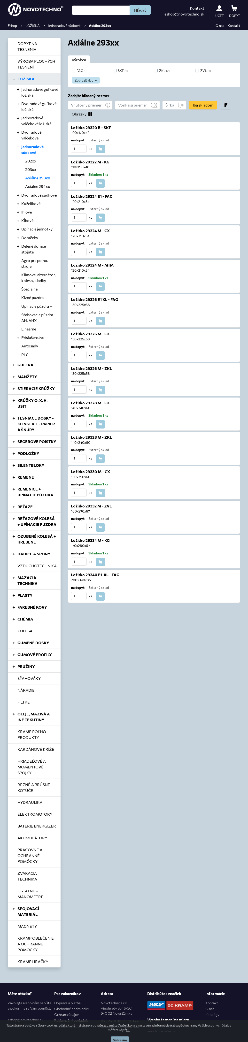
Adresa (107, 993)
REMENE (25, 477)
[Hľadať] (101, 10)
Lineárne (28, 329)
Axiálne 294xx (37, 186)
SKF (123, 70)
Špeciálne (29, 289)
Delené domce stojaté (33, 249)
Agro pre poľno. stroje (34, 263)
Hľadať (140, 10)
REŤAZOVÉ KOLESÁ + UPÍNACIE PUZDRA (36, 521)
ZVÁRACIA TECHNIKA (27, 876)
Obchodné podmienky (71, 1008)
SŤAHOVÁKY (29, 678)
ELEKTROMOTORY (34, 814)
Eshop (12, 25)
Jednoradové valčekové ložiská (36, 120)
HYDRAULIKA (29, 802)
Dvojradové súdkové (39, 195)
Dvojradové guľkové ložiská (38, 106)
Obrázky (79, 114)
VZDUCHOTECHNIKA (37, 565)
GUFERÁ (25, 364)
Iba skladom (203, 105)
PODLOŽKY (28, 453)
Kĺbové (27, 220)
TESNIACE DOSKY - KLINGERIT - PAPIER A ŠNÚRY (36, 424)
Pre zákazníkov (67, 993)
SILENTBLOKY (30, 465)
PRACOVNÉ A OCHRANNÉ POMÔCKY (29, 855)
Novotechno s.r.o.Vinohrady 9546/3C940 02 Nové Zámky (120, 1015)
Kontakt (197, 8)
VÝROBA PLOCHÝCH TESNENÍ (36, 64)
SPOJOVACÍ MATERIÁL (28, 911)
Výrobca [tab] (79, 59)
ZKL (164, 70)
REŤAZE (25, 506)
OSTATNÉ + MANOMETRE (30, 894)
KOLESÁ (24, 630)
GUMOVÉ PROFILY (34, 654)
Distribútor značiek (164, 993)
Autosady (29, 346)
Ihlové (26, 212)
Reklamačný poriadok (71, 1020)
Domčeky (29, 237)
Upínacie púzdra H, (37, 306)
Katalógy (212, 1014)
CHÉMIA (25, 619)
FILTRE (23, 702)
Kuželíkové (30, 203)
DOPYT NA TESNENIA (27, 46)
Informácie (215, 993)
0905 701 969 (18, 1025)
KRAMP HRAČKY (32, 961)
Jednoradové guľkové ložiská (39, 92)
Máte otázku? (20, 993)
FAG (82, 70)
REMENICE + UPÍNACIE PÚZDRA (35, 492)
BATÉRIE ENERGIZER (36, 826)
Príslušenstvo (33, 337)
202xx (30, 161)
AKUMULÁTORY (32, 837)
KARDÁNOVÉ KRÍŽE (35, 749)
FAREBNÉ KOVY (32, 607)
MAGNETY (27, 926)
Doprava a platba (67, 1003)
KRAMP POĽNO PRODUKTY (31, 734)
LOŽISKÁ (26, 79)
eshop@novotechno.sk (184, 14)
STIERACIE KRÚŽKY (36, 388)
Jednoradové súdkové (32, 149)
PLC (25, 354)
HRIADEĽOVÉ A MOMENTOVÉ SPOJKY (31, 767)
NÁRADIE (26, 690)
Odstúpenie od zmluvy (71, 1026)
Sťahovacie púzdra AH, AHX (37, 317)
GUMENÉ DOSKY (33, 642)
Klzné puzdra (32, 297)
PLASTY (24, 595)
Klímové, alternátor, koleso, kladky (38, 277)
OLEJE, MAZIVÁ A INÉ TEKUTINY (33, 717)
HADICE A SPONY (33, 554)
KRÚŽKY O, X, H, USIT (32, 403)
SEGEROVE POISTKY (36, 441)
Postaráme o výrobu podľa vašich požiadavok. (167, 1028)
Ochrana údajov (66, 1014)
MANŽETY (27, 376)
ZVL (205, 70)
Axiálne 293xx (37, 178)
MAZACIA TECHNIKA (27, 580)
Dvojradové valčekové (31, 135)
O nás (220, 25)
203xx (30, 169)
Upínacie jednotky (37, 229)
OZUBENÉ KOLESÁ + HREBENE (36, 539)
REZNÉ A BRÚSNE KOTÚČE (33, 787)
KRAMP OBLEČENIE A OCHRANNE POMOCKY (35, 944)
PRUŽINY (26, 666)
